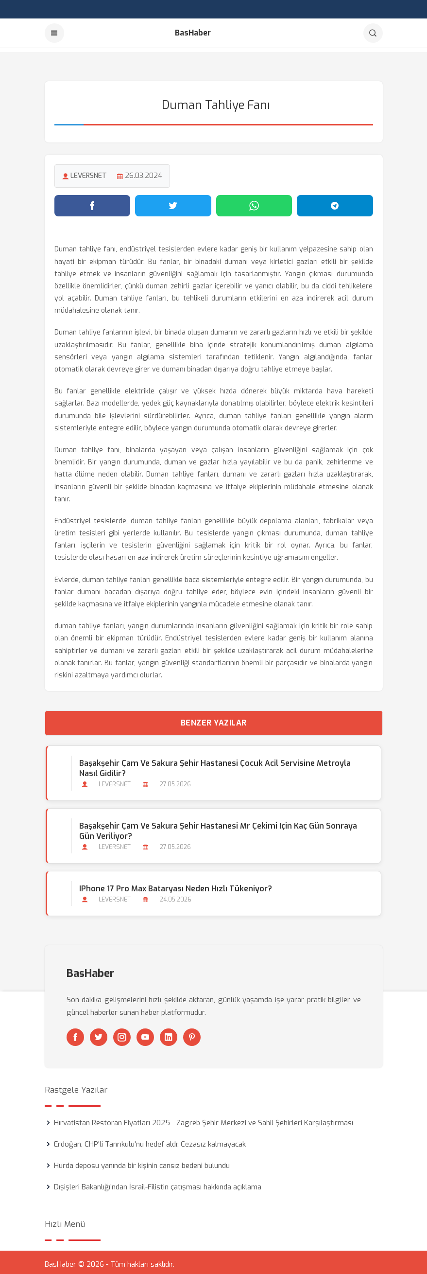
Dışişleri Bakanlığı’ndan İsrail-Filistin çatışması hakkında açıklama (157, 1183)
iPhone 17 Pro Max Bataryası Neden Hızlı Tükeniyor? (174, 885)
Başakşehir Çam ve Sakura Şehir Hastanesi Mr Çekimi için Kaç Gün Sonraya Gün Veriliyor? (217, 827)
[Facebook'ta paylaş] (92, 201)
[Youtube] (145, 1033)
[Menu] (54, 33)
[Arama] (373, 33)
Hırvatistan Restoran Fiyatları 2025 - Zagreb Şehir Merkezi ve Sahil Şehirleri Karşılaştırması (203, 1119)
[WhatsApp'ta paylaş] (254, 201)
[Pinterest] (192, 1033)
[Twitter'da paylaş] (173, 201)
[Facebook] (75, 1033)
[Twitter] (98, 1033)
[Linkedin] (168, 1033)
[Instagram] (122, 1033)
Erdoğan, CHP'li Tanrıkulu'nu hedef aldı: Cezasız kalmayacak (150, 1140)
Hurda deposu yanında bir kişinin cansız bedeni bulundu (142, 1162)
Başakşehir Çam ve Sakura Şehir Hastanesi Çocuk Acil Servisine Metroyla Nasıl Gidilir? (214, 764)
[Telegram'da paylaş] (335, 201)
